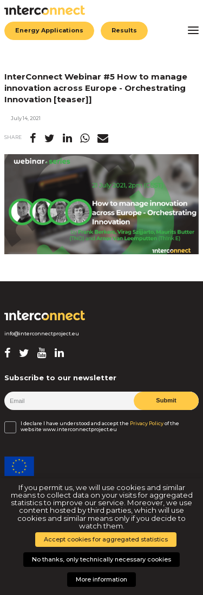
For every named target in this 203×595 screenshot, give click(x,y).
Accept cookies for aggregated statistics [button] (106, 539)
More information (101, 579)
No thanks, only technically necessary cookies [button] (101, 559)
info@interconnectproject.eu (41, 333)
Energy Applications (49, 30)
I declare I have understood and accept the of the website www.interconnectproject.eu (100, 426)
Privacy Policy (146, 423)
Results (124, 30)
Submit (166, 400)
